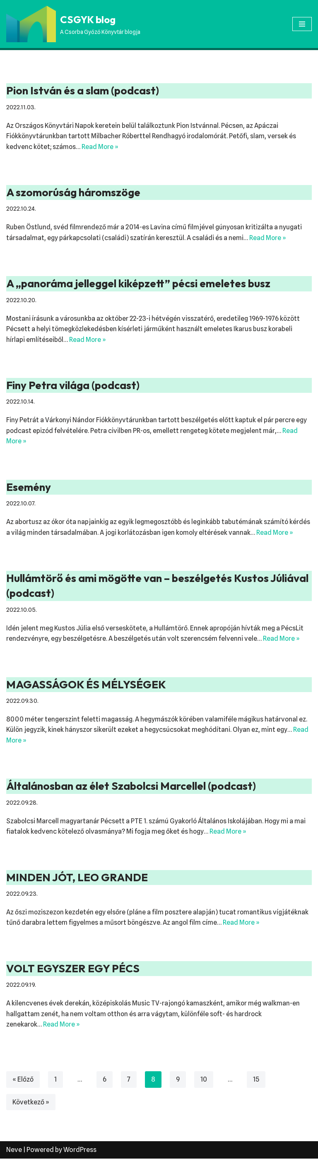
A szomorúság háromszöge (73, 192)
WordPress (79, 1162)
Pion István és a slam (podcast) (82, 90)
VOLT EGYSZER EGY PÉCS (73, 980)
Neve (14, 1162)
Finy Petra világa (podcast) (73, 385)
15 (256, 1091)
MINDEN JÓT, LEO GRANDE (77, 889)
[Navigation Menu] (302, 24)
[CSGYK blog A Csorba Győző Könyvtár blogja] (73, 24)
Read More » (101, 147)
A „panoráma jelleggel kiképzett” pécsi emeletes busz (138, 284)
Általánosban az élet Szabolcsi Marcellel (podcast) (131, 798)
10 (203, 1091)
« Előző (23, 1091)
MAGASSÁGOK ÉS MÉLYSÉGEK (86, 696)
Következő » (31, 1114)
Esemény (28, 488)
